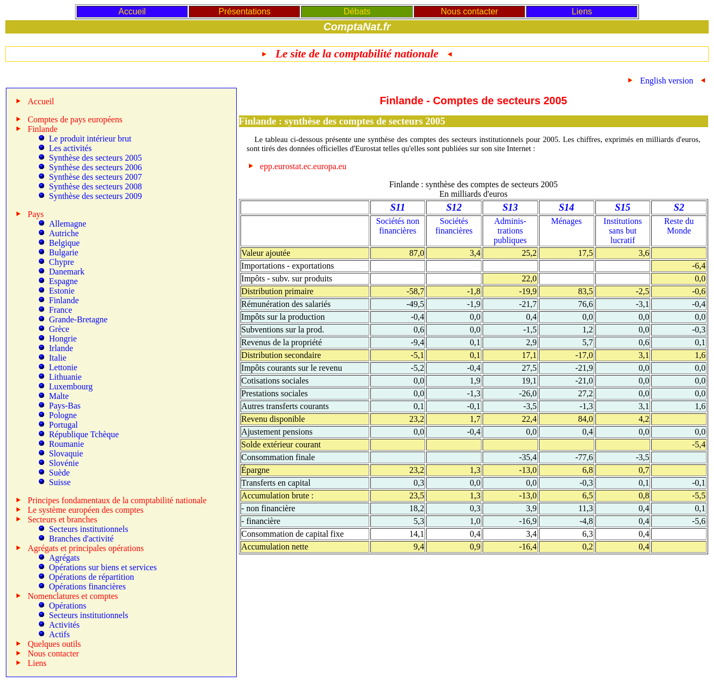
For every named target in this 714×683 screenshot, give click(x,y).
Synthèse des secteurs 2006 (95, 167)
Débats (357, 11)
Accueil (132, 11)
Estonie (61, 290)
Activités (64, 624)
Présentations (245, 11)
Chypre (61, 261)
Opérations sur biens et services (103, 567)
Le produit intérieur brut (90, 138)
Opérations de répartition (91, 576)
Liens (582, 11)
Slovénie (64, 463)
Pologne (63, 415)
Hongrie (63, 338)
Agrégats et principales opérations (86, 548)
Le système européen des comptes (86, 509)
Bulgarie (63, 252)
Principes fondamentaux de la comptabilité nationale (117, 500)
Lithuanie (65, 376)
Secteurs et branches (62, 519)
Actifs (59, 634)
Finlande (64, 300)
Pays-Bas (65, 405)
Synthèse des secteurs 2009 (95, 196)
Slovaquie (66, 453)
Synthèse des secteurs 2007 (95, 176)
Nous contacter (470, 11)
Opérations (67, 605)
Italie (58, 357)
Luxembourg (71, 386)
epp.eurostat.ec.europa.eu (303, 166)
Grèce (59, 329)
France (60, 309)
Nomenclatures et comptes (73, 596)
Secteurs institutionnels (88, 529)
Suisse (60, 482)
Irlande (61, 348)
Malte (59, 396)
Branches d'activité (81, 538)
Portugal (63, 424)
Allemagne (67, 223)
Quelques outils (54, 643)
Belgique (64, 242)
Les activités (70, 148)
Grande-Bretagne (78, 319)
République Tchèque (84, 434)
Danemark (67, 271)
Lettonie (63, 367)
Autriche (64, 233)
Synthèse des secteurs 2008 (95, 186)
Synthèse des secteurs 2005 (95, 157)
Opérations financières (87, 586)
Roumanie (66, 443)
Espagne (63, 281)
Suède (59, 472)
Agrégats (64, 557)
